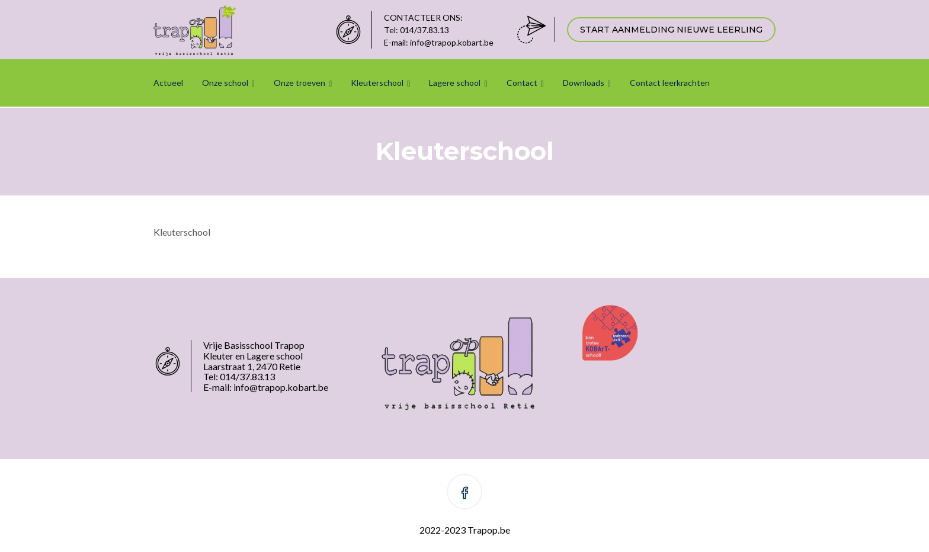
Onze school (225, 83)
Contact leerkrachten (670, 83)
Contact (522, 83)
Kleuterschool (377, 83)
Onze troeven (299, 83)
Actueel (168, 83)
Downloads (583, 83)
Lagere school (454, 83)
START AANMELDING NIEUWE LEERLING (671, 29)
